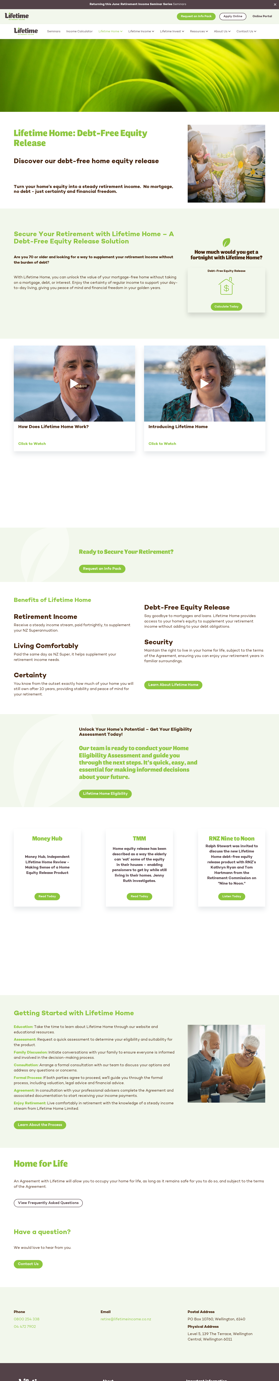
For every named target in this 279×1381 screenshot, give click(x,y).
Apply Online (232, 16)
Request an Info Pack (196, 16)
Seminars (138, 4)
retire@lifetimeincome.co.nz (126, 1319)
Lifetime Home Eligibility (105, 794)
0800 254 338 (27, 1319)
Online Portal (262, 16)
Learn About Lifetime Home (173, 685)
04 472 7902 (25, 1327)
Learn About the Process (40, 1125)
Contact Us (28, 1264)
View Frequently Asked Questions (48, 1203)
